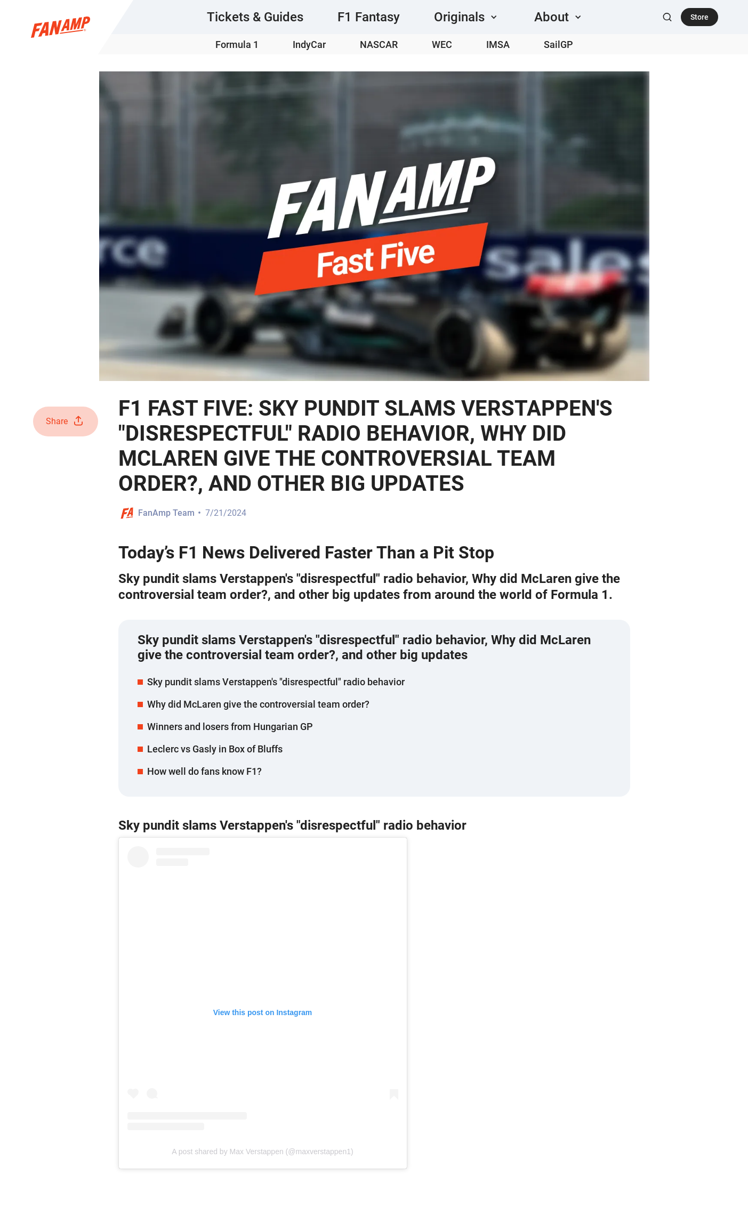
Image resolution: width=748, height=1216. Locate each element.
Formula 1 (237, 44)
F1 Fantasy (368, 17)
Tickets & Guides (255, 17)
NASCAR (379, 44)
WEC (442, 44)
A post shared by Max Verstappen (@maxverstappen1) (262, 1151)
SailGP (558, 44)
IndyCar (309, 44)
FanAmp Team (166, 513)
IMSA (498, 44)
